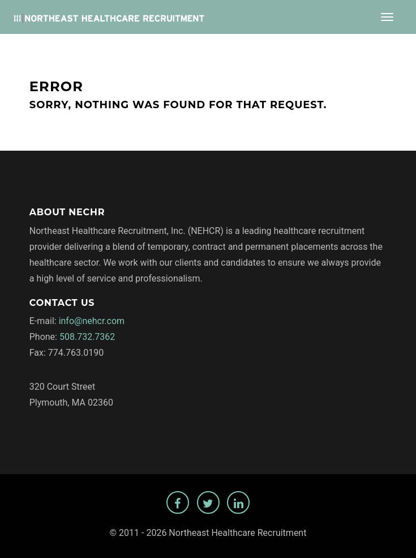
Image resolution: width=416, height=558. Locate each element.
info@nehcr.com (92, 321)
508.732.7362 (87, 336)
